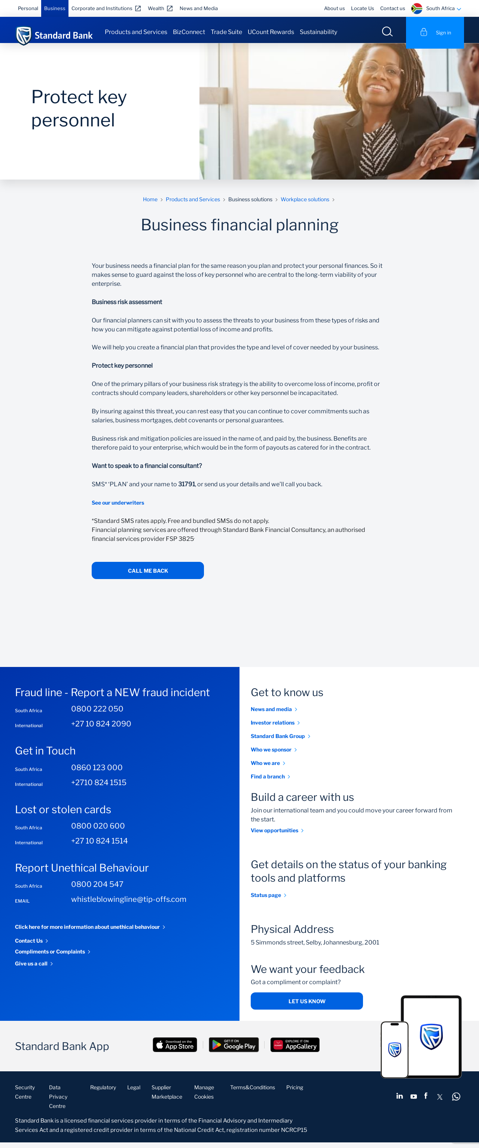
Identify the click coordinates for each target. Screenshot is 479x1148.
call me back (148, 576)
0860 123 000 (97, 772)
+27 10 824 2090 (101, 729)
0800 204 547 (97, 889)
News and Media (199, 8)
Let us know (307, 1007)
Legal (133, 1093)
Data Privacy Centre (58, 1102)
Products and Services (136, 32)
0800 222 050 (97, 714)
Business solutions (250, 205)
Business (54, 8)
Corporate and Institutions (101, 8)
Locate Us (362, 8)
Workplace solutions (305, 205)
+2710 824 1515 (98, 787)
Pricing (294, 1093)
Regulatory (103, 1093)
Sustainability (318, 32)
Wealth (156, 8)
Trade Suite (226, 32)
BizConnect (189, 32)
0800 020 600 (98, 831)
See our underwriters (118, 508)
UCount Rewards (271, 32)
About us (334, 8)
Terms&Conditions (252, 1093)
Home (150, 205)
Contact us (392, 8)
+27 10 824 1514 (99, 846)
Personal (28, 8)
